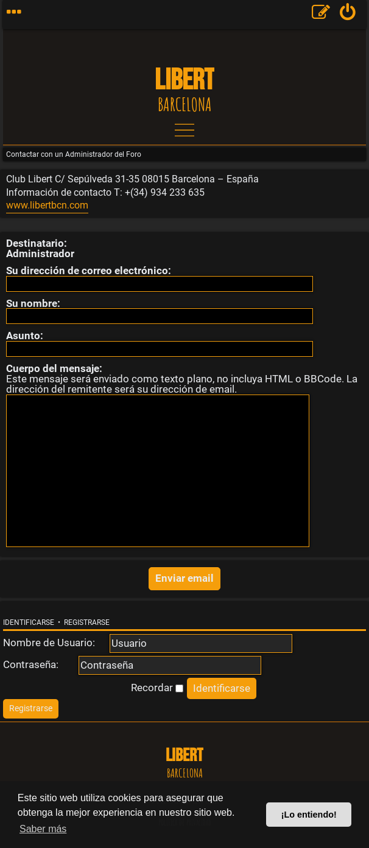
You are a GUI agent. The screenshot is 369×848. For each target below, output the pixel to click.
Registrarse (87, 622)
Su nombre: (33, 303)
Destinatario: (36, 243)
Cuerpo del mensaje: (54, 368)
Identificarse (28, 622)
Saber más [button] (42, 829)
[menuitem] (348, 14)
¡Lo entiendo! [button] (309, 814)
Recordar (157, 687)
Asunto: (24, 335)
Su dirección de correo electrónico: (88, 270)
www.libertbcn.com (47, 205)
